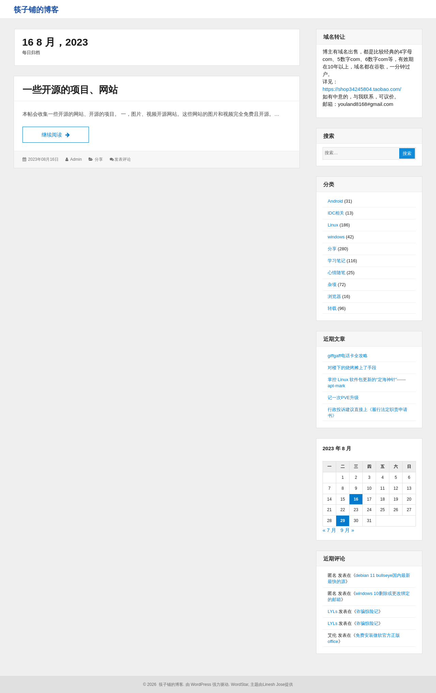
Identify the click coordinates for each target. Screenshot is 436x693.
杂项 (332, 284)
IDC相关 (336, 213)
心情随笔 (336, 272)
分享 (99, 159)
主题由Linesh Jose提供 (271, 684)
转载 (332, 308)
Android (335, 201)
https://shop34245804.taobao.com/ (362, 89)
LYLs (333, 611)
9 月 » (347, 530)
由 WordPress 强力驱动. (208, 684)
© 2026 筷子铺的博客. (164, 684)
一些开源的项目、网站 (70, 89)
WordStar (239, 684)
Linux (333, 224)
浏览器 (334, 296)
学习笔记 (336, 260)
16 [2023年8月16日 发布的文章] (356, 499)
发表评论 (122, 159)
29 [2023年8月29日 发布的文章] (342, 520)
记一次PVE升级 (343, 397)
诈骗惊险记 (367, 611)
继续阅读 (65, 134)
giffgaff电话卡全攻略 (348, 355)
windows (336, 236)
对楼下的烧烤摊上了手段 (352, 367)
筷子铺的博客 (36, 9)
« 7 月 (329, 530)
